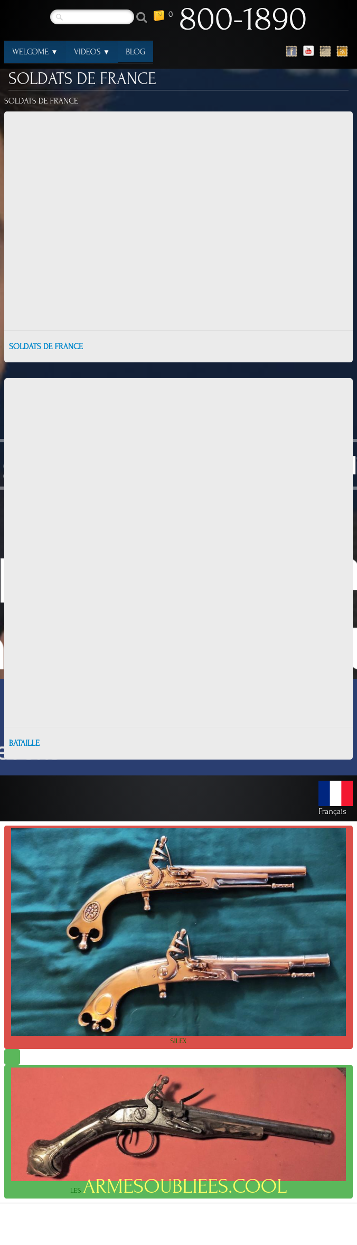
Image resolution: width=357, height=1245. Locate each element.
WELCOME (35, 52)
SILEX (178, 936)
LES (178, 1133)
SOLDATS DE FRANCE (46, 346)
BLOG (135, 52)
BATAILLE (24, 743)
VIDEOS (92, 52)
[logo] (243, 21)
